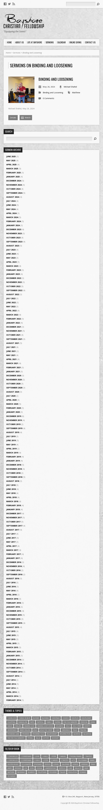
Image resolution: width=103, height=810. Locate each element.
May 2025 (10, 160)
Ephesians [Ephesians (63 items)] (38, 764)
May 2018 (10, 493)
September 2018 (14, 477)
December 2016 (13, 562)
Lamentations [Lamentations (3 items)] (50, 768)
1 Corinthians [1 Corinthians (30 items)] (26, 756)
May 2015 (10, 639)
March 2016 (12, 599)
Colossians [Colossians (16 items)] (82, 760)
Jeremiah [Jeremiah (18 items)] (18, 768)
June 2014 (11, 684)
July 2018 (10, 485)
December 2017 (13, 513)
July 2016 (10, 582)
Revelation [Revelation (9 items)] (72, 772)
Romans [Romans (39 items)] (83, 772)
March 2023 (12, 266)
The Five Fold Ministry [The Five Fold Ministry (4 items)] (16, 738)
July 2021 (10, 347)
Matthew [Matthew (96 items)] (11, 772)
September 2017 (14, 525)
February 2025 (13, 172)
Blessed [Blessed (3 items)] (36, 718)
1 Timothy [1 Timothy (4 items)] (88, 756)
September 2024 (14, 193)
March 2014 (12, 696)
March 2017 (12, 550)
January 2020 (13, 412)
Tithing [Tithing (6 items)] (30, 738)
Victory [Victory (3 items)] (46, 738)
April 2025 (11, 164)
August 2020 (12, 392)
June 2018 (11, 489)
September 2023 (14, 241)
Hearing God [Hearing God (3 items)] (29, 726)
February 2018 (13, 505)
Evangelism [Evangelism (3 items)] (22, 722)
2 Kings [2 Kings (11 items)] (37, 760)
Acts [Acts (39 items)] (73, 760)
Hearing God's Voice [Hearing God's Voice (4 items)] (45, 726)
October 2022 (13, 286)
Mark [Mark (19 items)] (86, 768)
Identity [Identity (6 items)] (87, 726)
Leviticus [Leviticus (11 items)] (62, 768)
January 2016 (13, 607)
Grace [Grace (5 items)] (10, 726)
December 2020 (13, 375)
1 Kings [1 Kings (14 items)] (45, 756)
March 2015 (12, 647)
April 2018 (11, 497)
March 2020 (12, 404)
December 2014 (13, 659)
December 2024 (13, 180)
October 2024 (13, 189)
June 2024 (11, 205)
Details (13, 117)
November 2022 (14, 282)
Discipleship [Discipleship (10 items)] (86, 718)
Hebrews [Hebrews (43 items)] (84, 764)
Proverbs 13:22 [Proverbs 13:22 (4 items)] (38, 734)
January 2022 (13, 322)
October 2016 (13, 570)
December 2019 (13, 416)
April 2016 (11, 594)
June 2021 (11, 351)
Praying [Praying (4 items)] (83, 730)
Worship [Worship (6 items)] (55, 738)
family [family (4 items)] (49, 722)
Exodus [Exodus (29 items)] (47, 764)
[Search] (80, 4)
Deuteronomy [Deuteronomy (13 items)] (13, 764)
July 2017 (10, 534)
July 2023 (10, 249)
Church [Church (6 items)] (66, 718)
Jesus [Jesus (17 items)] (35, 730)
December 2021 (13, 327)
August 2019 (12, 432)
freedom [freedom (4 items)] (83, 722)
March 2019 (12, 452)
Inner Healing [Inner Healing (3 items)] (25, 730)
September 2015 (14, 623)
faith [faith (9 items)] (32, 722)
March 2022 (12, 314)
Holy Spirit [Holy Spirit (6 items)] (77, 726)
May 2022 (10, 306)
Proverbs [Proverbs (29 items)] (53, 772)
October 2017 (13, 521)
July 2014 (10, 680)
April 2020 (11, 400)
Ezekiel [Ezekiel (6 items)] (56, 764)
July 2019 (10, 436)
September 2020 (14, 387)
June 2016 (11, 586)
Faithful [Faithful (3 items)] (40, 722)
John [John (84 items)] (32, 768)
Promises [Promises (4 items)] (26, 734)
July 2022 (10, 298)
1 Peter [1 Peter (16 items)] (53, 756)
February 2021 (13, 367)
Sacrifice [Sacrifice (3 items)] (76, 734)
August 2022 (12, 294)
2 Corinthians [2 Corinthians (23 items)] (26, 760)
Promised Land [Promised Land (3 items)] (13, 734)
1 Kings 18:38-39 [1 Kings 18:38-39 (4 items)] (24, 718)
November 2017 (14, 517)
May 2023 (10, 257)
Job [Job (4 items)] (25, 768)
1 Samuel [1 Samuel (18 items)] (62, 756)
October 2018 (13, 473)
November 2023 (14, 233)
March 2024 (12, 217)
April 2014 (11, 692)
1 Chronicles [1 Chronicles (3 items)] (13, 756)
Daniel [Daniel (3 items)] (92, 760)
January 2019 (13, 460)
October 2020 (13, 383)
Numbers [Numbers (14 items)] (31, 772)
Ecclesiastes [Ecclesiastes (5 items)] (26, 764)
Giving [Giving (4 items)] (92, 722)
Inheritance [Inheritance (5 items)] (12, 730)
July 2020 (10, 396)
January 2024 (13, 225)
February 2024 (13, 221)
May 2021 (10, 355)
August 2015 (12, 627)
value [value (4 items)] (38, 738)
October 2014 (13, 667)
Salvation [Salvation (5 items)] (87, 734)
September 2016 (14, 574)
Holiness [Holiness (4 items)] (59, 726)
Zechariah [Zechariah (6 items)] (12, 776)
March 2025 (12, 168)
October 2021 (13, 335)
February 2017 (13, 554)
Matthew (76, 92)
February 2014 (13, 700)
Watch (25, 117)
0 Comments (48, 98)
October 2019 (13, 424)
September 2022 (14, 290)
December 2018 (13, 464)
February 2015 (13, 651)
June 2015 (11, 635)
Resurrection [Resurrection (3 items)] (65, 734)
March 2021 (12, 363)
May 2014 (10, 688)
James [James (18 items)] (10, 768)
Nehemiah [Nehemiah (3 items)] (21, 772)
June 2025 (11, 156)
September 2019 (14, 428)
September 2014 (14, 671)
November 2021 (14, 331)
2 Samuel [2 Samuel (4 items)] (54, 760)
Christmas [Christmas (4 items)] (56, 718)
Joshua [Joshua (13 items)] (39, 768)
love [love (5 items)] (57, 730)
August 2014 (12, 676)
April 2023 (11, 262)
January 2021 (13, 371)
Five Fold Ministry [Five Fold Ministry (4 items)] (70, 722)
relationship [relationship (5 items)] (52, 734)
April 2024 (11, 213)
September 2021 (14, 339)
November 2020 (14, 379)
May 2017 (10, 542)
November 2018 (14, 469)
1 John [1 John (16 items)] (36, 756)
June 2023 (11, 253)
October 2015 (13, 619)
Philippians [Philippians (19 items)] (42, 772)
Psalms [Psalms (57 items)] (62, 772)
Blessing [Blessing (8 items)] (45, 718)
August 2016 (12, 578)
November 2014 (14, 663)
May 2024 (10, 209)
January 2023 (13, 274)
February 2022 (13, 318)
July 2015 (10, 631)
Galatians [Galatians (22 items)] (65, 764)
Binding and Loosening (32, 52)
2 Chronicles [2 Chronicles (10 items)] (13, 760)
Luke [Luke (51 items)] (70, 768)
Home (8, 52)
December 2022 (13, 278)
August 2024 (12, 197)
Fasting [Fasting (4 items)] (57, 722)
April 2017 (11, 546)
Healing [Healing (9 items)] (18, 726)
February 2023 (13, 270)
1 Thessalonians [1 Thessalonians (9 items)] (75, 756)
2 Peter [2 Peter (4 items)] (45, 760)
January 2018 (13, 509)
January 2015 (13, 655)
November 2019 (14, 420)
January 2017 (13, 558)
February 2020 (13, 408)
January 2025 (13, 176)
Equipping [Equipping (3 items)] (11, 722)
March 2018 (12, 501)
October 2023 (13, 237)
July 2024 (10, 201)
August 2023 (12, 245)
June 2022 (11, 302)
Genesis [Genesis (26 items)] (75, 764)
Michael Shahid (70, 86)
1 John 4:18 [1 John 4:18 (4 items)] (12, 718)
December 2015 (13, 611)
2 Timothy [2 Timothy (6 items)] (65, 760)
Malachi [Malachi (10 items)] (78, 768)
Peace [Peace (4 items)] (75, 730)
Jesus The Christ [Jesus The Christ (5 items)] (46, 730)
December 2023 (13, 229)
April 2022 (11, 310)
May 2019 (10, 444)
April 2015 (11, 643)
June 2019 (11, 440)
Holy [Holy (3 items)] (68, 726)
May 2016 (10, 590)
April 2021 (11, 359)
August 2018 (12, 481)
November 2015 (14, 615)
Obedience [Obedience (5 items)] (66, 730)
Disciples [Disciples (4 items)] (75, 718)
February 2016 (13, 603)
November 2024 (14, 185)
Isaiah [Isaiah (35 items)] (93, 764)
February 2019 (13, 456)
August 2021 (12, 343)
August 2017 (12, 529)
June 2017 (11, 538)
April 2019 (11, 448)
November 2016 (14, 566)
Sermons (16, 52)
